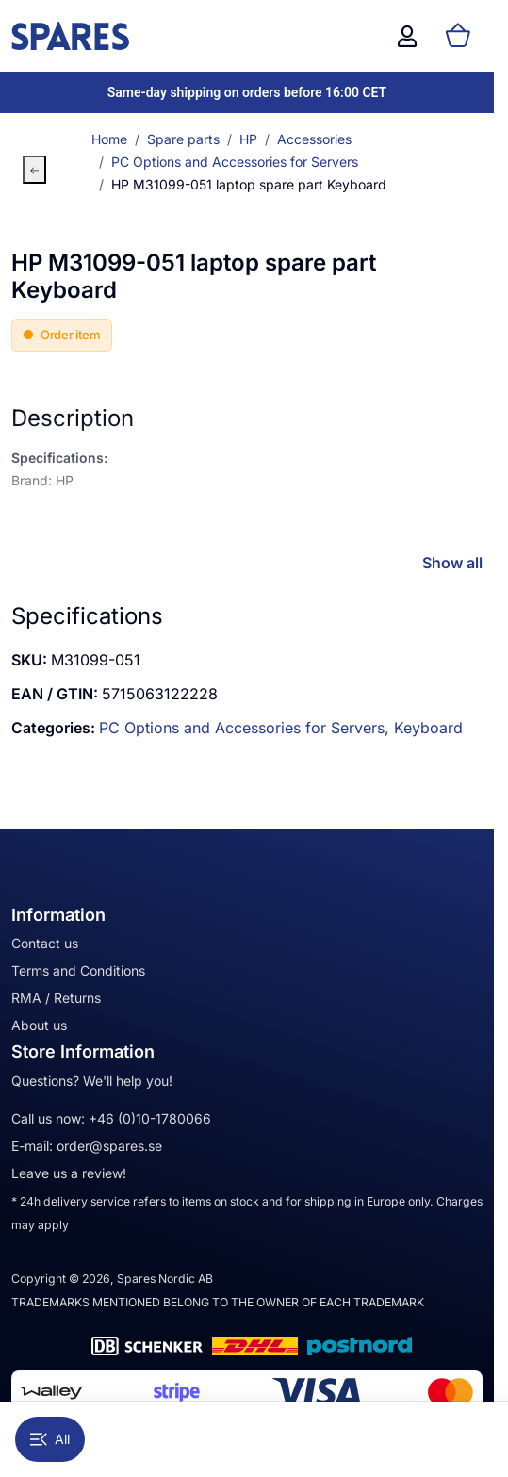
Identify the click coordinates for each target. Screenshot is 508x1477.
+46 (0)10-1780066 (150, 1118)
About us (39, 1025)
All (50, 1439)
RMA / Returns (56, 998)
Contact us (44, 943)
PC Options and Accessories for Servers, (246, 727)
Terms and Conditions (78, 970)
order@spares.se (109, 1146)
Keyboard (428, 727)
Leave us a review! (68, 1173)
